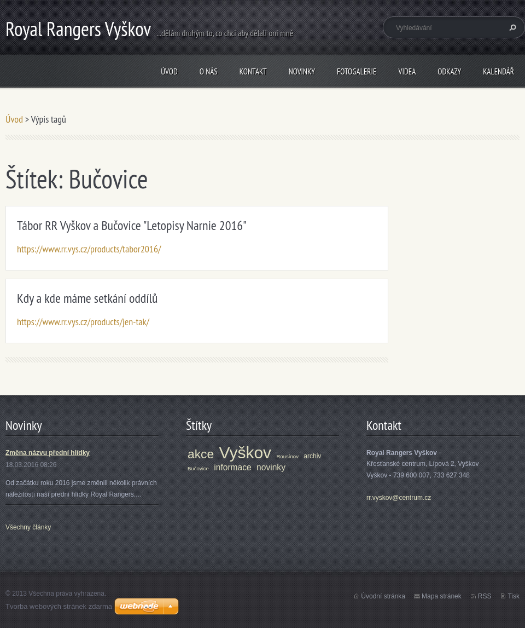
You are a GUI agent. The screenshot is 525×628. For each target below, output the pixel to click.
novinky (270, 467)
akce (201, 454)
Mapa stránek (442, 596)
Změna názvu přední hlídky (47, 453)
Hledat (511, 27)
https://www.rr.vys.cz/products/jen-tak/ (83, 321)
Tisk (514, 596)
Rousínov (287, 456)
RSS (485, 596)
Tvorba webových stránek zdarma (58, 606)
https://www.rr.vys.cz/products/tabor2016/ (89, 249)
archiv (312, 456)
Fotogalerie (356, 71)
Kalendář (498, 71)
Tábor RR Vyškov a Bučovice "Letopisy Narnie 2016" (132, 225)
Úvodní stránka (383, 596)
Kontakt (253, 71)
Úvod (169, 71)
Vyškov (245, 452)
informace (232, 467)
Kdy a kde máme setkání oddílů (87, 298)
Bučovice (198, 468)
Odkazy (449, 71)
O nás (209, 71)
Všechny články (28, 527)
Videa (407, 71)
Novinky (302, 71)
